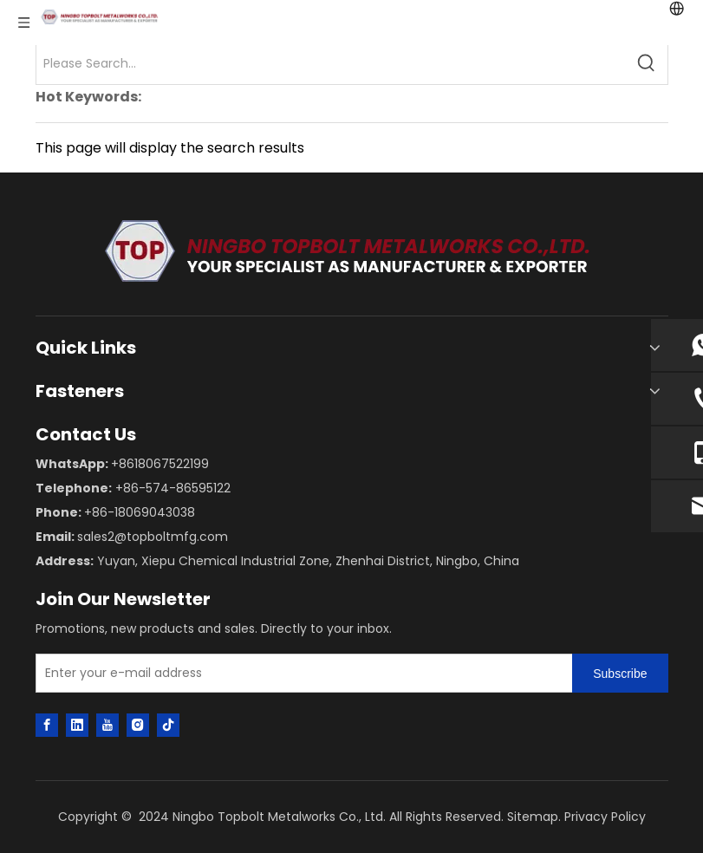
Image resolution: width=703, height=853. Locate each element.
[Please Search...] (331, 63)
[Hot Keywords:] (646, 63)
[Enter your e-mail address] (300, 673)
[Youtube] (107, 725)
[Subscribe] (619, 673)
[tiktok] (168, 725)
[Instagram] (138, 725)
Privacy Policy (605, 816)
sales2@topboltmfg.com (152, 536)
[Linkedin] (77, 725)
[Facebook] (47, 725)
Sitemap (532, 816)
